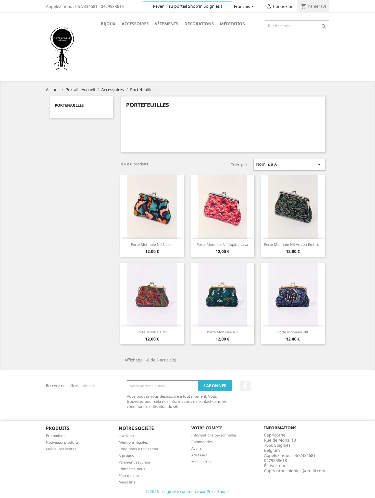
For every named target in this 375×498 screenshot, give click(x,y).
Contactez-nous (132, 468)
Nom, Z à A (289, 164)
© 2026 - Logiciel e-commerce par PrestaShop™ (188, 491)
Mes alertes (201, 461)
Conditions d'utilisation (138, 448)
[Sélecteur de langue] (245, 7)
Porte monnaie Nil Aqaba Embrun (293, 244)
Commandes (202, 441)
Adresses (199, 455)
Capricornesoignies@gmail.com (294, 470)
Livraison (126, 435)
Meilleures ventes (61, 448)
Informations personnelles (214, 435)
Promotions (55, 435)
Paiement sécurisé (134, 462)
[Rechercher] (297, 25)
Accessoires (135, 24)
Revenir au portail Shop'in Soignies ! (187, 6)
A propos (126, 455)
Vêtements (166, 24)
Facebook (245, 386)
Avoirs (196, 448)
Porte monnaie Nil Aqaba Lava (222, 244)
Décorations (199, 24)
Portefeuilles (69, 105)
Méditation (233, 24)
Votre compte (206, 428)
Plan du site (129, 475)
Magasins (127, 482)
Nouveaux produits (62, 442)
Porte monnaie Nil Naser (152, 244)
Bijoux (108, 24)
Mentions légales (133, 442)
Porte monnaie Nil (151, 332)
